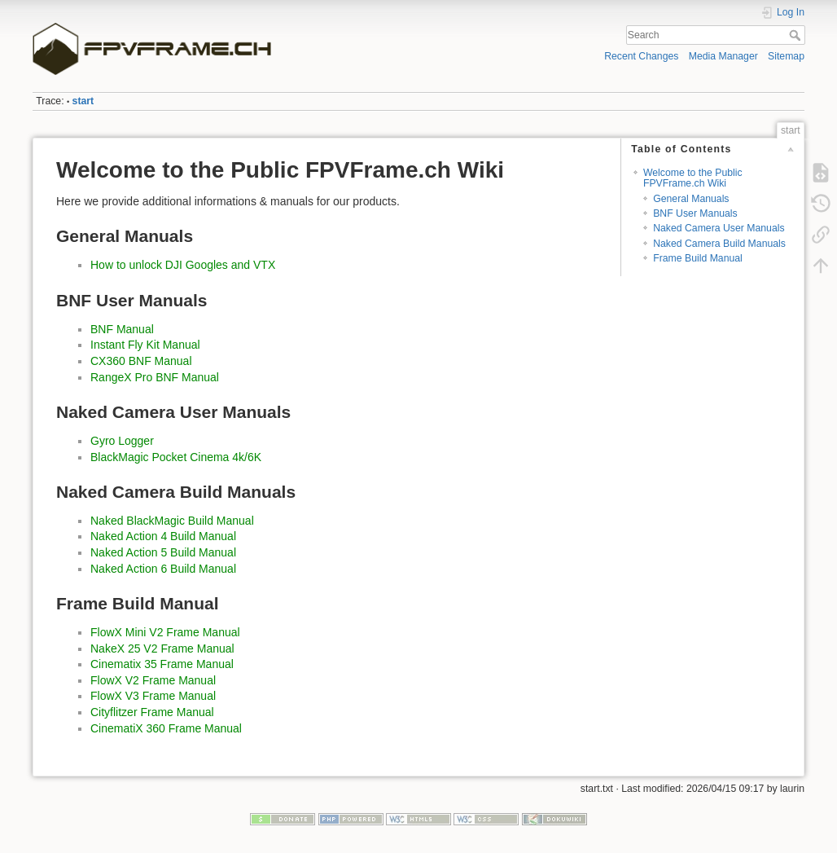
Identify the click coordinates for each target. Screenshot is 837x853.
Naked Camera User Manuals (718, 228)
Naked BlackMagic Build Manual (172, 520)
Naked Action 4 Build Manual (163, 536)
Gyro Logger (122, 440)
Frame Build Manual (698, 258)
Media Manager (723, 56)
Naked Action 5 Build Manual (163, 552)
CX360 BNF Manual (141, 360)
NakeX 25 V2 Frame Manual (162, 648)
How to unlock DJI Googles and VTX (182, 264)
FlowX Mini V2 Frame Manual (165, 632)
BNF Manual (122, 329)
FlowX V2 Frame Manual (153, 680)
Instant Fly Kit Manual (145, 344)
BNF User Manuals (695, 213)
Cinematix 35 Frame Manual (162, 664)
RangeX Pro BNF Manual (154, 377)
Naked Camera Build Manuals (719, 243)
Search (796, 35)
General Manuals (691, 198)
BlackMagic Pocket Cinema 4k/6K (175, 457)
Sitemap (786, 56)
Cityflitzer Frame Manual (152, 712)
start (83, 101)
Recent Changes (641, 56)
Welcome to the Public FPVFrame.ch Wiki (693, 178)
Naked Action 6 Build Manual (163, 568)
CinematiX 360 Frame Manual (166, 728)
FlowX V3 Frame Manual (153, 695)
